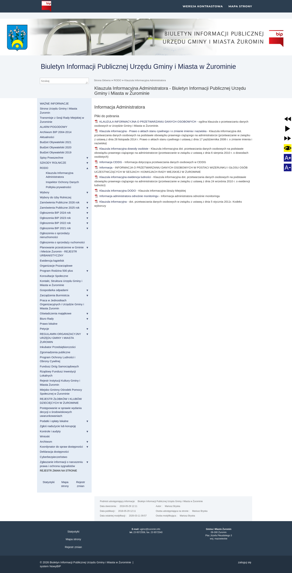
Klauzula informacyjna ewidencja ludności (122, 177)
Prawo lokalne (48, 323)
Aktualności (47, 137)
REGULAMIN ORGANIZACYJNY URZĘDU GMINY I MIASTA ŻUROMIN (60, 338)
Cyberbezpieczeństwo (53, 456)
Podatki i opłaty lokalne (54, 421)
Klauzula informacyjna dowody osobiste (121, 148)
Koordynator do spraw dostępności (61, 446)
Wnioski (45, 436)
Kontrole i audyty (50, 431)
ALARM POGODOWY (53, 126)
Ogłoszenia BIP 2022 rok (55, 222)
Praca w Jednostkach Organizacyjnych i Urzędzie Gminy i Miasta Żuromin (62, 304)
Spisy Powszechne (51, 157)
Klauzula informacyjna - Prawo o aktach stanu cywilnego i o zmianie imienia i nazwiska (150, 131)
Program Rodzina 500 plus (56, 270)
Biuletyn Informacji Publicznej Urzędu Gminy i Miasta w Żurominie (138, 66)
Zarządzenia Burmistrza (54, 295)
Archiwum (46, 441)
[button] (287, 119)
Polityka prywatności (58, 187)
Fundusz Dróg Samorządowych (59, 366)
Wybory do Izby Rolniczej (55, 197)
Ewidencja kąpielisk (52, 260)
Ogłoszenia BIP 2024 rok (55, 212)
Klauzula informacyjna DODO (115, 190)
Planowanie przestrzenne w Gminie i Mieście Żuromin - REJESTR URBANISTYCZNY (62, 251)
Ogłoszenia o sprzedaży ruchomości (62, 242)
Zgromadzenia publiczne (55, 352)
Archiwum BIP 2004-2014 (56, 132)
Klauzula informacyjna (110, 201)
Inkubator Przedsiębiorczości (58, 347)
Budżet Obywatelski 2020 (55, 147)
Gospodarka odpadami (54, 290)
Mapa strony (240, 9)
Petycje (44, 328)
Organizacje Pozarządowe (56, 265)
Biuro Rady (47, 318)
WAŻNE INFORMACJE (54, 103)
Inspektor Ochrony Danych (62, 182)
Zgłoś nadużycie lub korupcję (58, 426)
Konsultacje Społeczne (54, 275)
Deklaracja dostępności (54, 451)
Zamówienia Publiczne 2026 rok (60, 202)
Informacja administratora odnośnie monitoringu (126, 196)
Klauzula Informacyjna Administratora (145, 80)
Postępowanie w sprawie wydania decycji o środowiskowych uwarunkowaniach (61, 412)
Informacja (103, 167)
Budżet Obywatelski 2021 (55, 142)
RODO (117, 80)
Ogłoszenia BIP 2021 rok (55, 228)
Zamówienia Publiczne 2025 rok (60, 207)
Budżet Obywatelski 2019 (55, 152)
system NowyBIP (50, 566)
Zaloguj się (244, 562)
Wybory (44, 192)
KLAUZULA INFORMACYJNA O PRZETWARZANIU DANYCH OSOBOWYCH (145, 121)
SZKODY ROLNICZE (53, 162)
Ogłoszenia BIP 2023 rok (55, 217)
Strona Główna (102, 80)
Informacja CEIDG (108, 162)
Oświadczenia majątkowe (55, 313)
